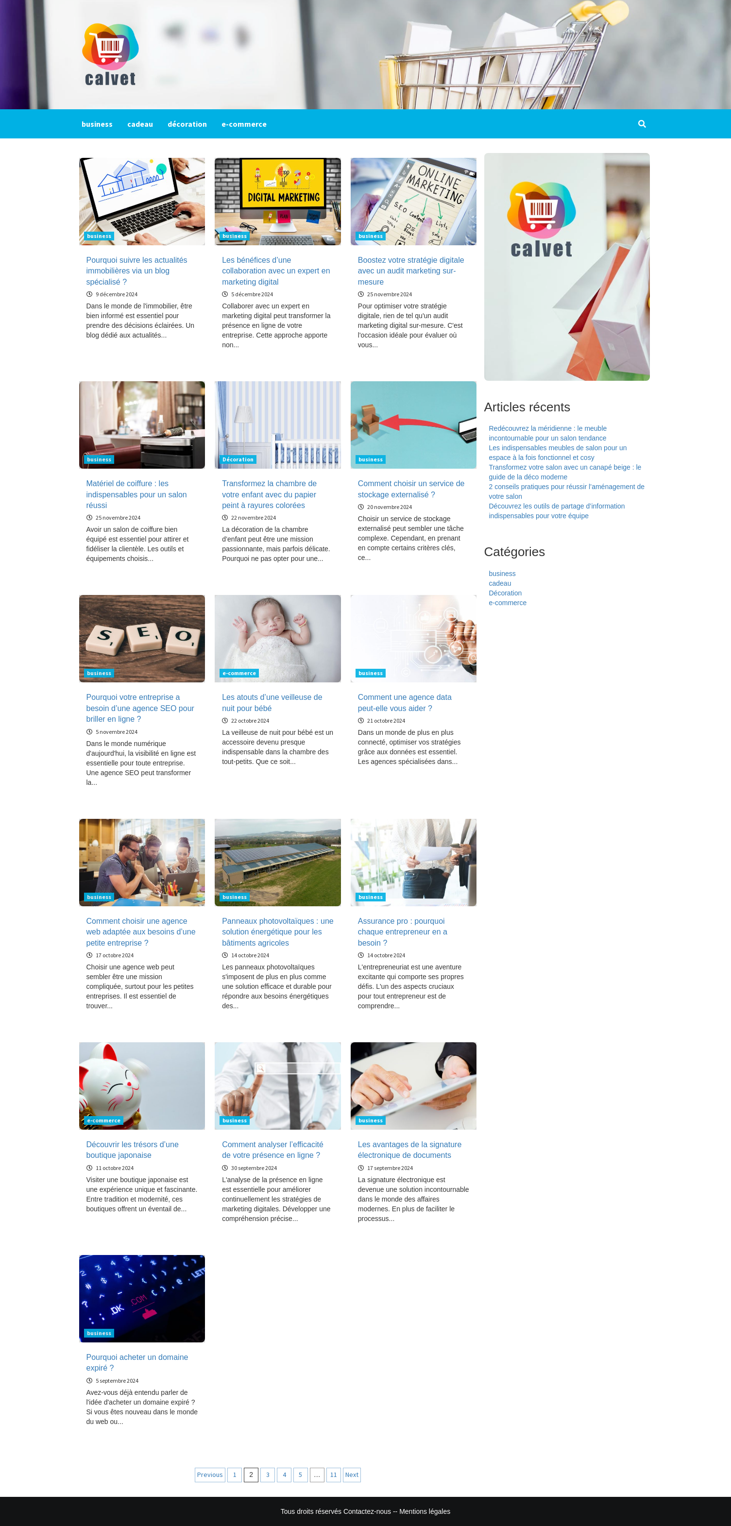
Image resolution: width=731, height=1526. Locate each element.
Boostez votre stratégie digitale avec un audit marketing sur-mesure (411, 271)
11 (333, 1474)
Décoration (238, 459)
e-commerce (244, 124)
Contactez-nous (367, 1511)
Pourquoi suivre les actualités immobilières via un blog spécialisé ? (136, 271)
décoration (187, 124)
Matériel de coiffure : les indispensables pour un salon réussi (136, 494)
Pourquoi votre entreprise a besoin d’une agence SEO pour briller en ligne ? (140, 708)
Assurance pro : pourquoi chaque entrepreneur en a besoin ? (402, 932)
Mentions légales (424, 1511)
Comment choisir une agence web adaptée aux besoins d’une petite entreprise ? (141, 932)
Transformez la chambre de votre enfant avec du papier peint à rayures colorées (269, 494)
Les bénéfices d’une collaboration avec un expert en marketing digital (276, 271)
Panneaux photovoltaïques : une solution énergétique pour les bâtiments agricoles (278, 932)
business (97, 124)
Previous (210, 1474)
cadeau (140, 124)
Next (351, 1474)
